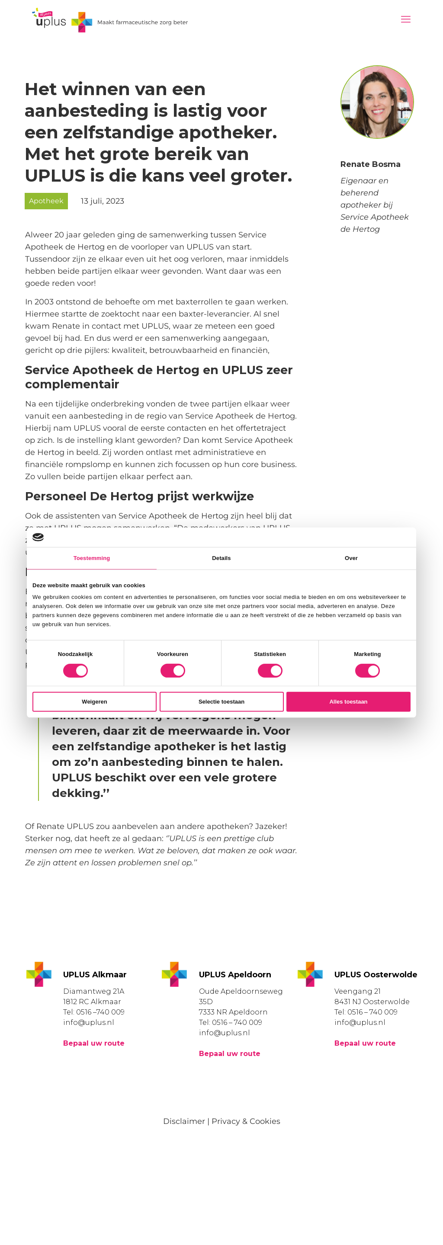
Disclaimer (184, 1121)
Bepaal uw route (94, 1043)
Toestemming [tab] (92, 558)
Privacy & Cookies (246, 1121)
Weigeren (94, 701)
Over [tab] (351, 558)
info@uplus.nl (88, 1022)
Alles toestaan (348, 701)
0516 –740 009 (100, 1012)
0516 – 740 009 (237, 1022)
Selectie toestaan (221, 701)
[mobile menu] (405, 19)
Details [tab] (221, 558)
